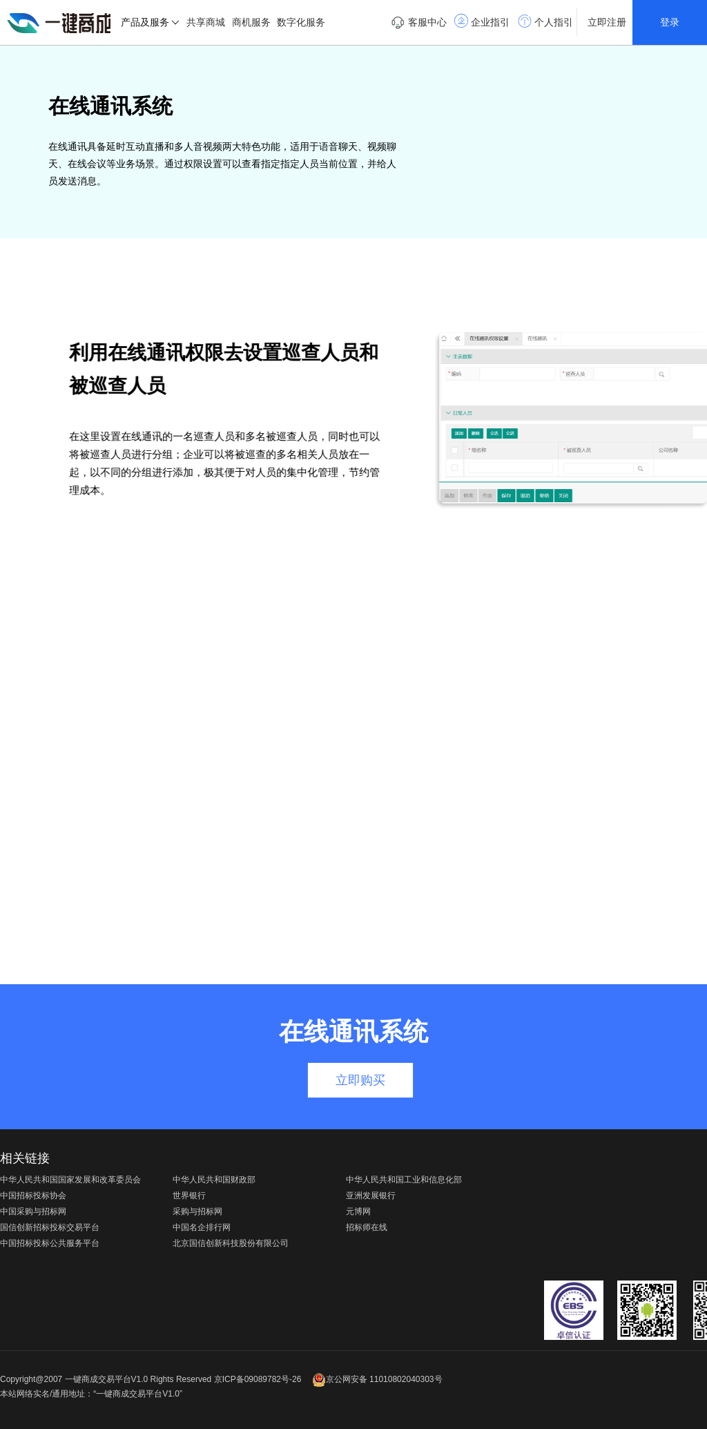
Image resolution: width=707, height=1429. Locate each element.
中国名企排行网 (202, 1227)
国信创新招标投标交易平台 (49, 1227)
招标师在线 (366, 1227)
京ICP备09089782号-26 (258, 1379)
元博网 (358, 1211)
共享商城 (205, 22)
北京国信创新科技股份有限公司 (231, 1243)
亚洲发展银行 (371, 1195)
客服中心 (419, 23)
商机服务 (251, 22)
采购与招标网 (197, 1211)
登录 (669, 22)
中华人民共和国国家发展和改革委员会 (70, 1180)
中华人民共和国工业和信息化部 (404, 1180)
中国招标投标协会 (33, 1195)
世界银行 (189, 1195)
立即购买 (360, 1080)
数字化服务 (301, 22)
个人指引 (545, 21)
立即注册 (607, 22)
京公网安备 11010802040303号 (377, 1379)
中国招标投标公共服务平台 (49, 1243)
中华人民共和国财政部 (214, 1180)
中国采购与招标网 (33, 1211)
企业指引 (482, 21)
